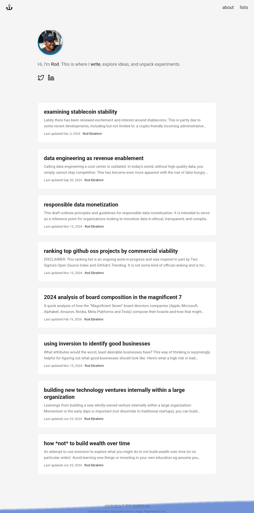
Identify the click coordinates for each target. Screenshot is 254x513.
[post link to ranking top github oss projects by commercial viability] (127, 262)
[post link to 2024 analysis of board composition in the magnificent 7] (127, 308)
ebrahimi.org (141, 505)
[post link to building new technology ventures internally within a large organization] (127, 404)
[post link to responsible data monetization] (127, 215)
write (95, 64)
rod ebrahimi (113, 505)
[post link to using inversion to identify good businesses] (127, 354)
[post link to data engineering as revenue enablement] (127, 169)
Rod (55, 64)
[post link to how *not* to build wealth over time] (127, 454)
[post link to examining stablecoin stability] (127, 122)
